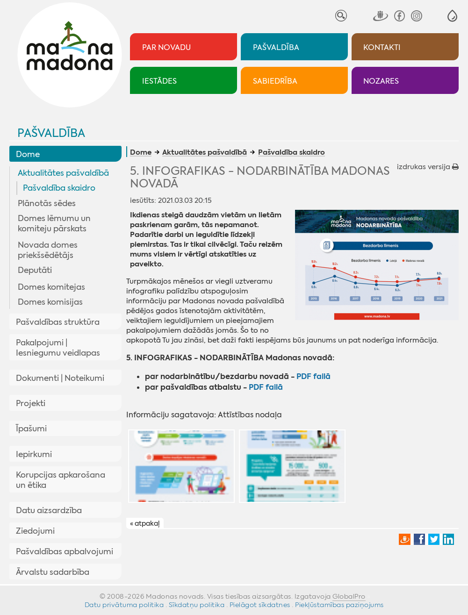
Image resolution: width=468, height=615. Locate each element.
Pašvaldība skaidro (59, 188)
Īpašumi (31, 428)
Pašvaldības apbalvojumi (64, 551)
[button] (452, 15)
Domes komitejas (51, 287)
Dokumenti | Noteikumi (60, 378)
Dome (28, 154)
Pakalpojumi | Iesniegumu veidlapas (58, 347)
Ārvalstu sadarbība (52, 572)
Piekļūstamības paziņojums (339, 605)
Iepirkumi (34, 454)
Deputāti (35, 270)
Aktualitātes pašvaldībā (63, 173)
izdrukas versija (428, 167)
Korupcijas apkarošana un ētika (60, 480)
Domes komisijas (50, 302)
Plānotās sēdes (47, 203)
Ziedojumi (35, 531)
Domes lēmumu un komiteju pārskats (54, 223)
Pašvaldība (51, 133)
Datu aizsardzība (49, 510)
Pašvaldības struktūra (58, 322)
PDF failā (313, 376)
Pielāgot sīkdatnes (260, 605)
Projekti (30, 403)
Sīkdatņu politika (197, 605)
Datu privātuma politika (124, 605)
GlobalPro (349, 596)
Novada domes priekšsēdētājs (48, 250)
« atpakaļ (144, 523)
